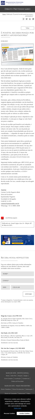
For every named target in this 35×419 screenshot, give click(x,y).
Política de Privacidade (17, 381)
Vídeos (28, 393)
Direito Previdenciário (18, 389)
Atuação (20, 375)
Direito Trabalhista (6, 389)
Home (4, 14)
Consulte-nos (25, 378)
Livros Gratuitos (8, 378)
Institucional (21, 393)
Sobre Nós (13, 375)
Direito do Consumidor (11, 393)
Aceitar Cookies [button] (25, 413)
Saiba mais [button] (17, 408)
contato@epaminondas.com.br (10, 203)
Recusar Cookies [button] (9, 413)
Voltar (27, 28)
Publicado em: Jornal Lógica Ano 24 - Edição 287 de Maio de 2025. (17, 224)
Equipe (25, 375)
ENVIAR (28, 294)
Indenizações (29, 389)
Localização (17, 378)
